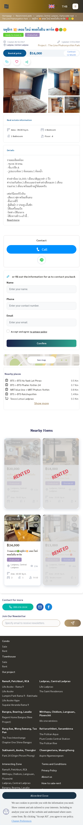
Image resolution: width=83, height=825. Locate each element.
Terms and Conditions (54, 763)
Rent (4, 650)
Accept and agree (20, 331)
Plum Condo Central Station (54, 738)
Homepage (7, 15)
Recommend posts (24, 15)
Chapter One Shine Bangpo (17, 742)
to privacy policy (38, 331)
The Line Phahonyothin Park (15, 18)
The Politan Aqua (48, 734)
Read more (13, 219)
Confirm (41, 343)
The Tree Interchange (14, 737)
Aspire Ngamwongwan (51, 755)
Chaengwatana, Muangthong (56, 750)
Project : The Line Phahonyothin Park (59, 45)
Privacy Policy (49, 770)
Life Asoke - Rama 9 (13, 686)
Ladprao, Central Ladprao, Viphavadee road (55, 15)
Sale (4, 646)
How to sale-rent (51, 783)
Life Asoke (8, 691)
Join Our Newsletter (14, 616)
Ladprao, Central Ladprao (55, 681)
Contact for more (12, 599)
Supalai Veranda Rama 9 (15, 704)
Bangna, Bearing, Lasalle (17, 711)
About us (47, 776)
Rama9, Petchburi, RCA (15, 681)
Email (10, 315)
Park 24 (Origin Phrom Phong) (18, 755)
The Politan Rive (48, 743)
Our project (8, 671)
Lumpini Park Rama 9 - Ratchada (19, 695)
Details (10, 150)
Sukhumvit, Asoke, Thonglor (19, 750)
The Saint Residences (51, 691)
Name (10, 282)
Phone (10, 299)
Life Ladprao (46, 686)
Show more (41, 403)
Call (41, 249)
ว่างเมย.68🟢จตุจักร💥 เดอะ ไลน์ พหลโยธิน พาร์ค (22, 553)
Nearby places (13, 373)
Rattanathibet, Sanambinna (56, 728)
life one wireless (48, 720)
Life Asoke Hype (11, 700)
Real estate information (19, 120)
